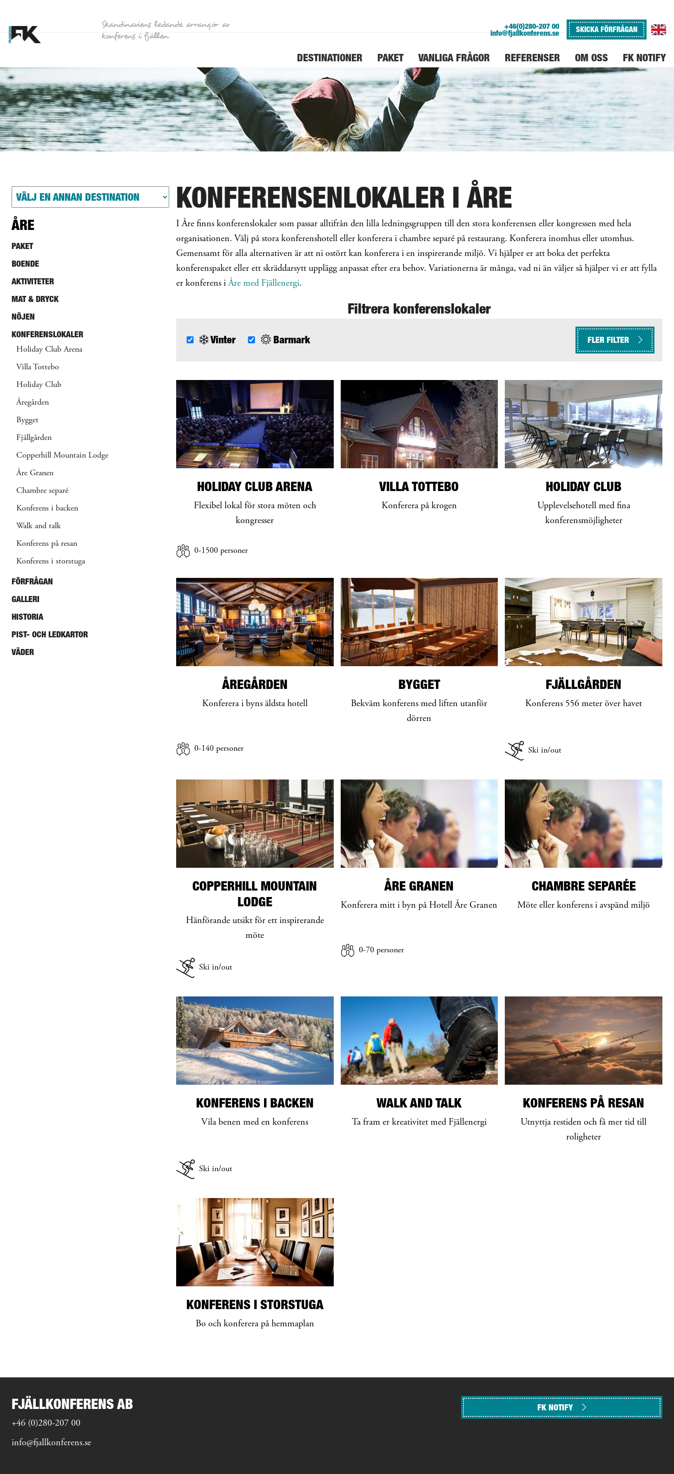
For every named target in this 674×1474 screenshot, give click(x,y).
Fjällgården (34, 438)
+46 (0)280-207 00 (46, 1423)
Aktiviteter (33, 281)
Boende (25, 264)
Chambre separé (42, 491)
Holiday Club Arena (49, 350)
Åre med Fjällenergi (263, 283)
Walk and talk (38, 526)
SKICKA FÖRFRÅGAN (606, 29)
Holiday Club (38, 385)
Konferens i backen (47, 508)
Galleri (26, 599)
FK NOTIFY (561, 1407)
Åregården (32, 403)
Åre (23, 224)
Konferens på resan (46, 544)
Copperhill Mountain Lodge (62, 456)
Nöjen (23, 316)
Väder (23, 652)
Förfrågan (32, 581)
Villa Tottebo (37, 367)
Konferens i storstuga (50, 561)
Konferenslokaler (47, 334)
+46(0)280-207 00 (531, 26)
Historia (27, 617)
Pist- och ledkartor (50, 634)
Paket (22, 246)
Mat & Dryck (35, 299)
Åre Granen (34, 473)
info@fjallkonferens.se (524, 33)
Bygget (27, 420)
